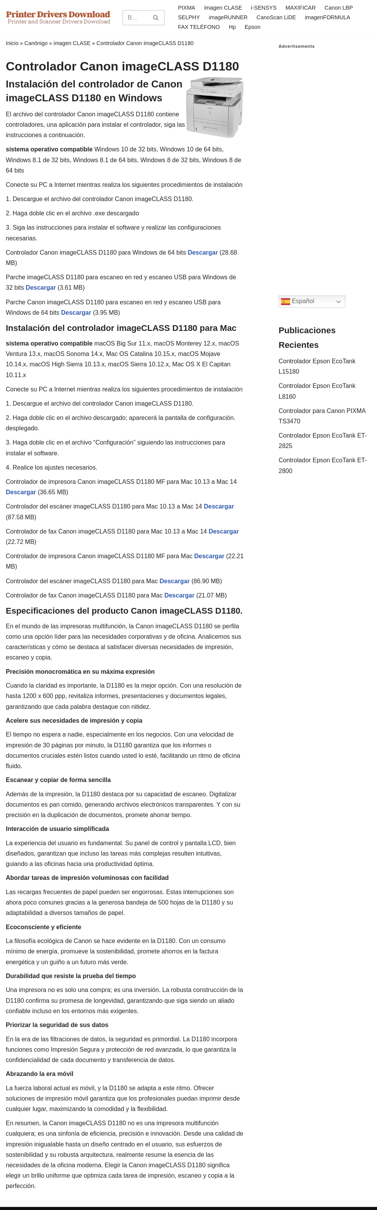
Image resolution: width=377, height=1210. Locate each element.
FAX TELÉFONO (199, 27)
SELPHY (189, 17)
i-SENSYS (263, 8)
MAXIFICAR (301, 8)
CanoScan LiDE (276, 17)
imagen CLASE (223, 8)
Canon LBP (339, 8)
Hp (232, 27)
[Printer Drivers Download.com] (58, 17)
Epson (252, 27)
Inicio (12, 43)
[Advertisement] (325, 164)
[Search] (134, 17)
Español (297, 301)
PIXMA (186, 8)
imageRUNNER (228, 17)
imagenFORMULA (327, 17)
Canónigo (35, 43)
